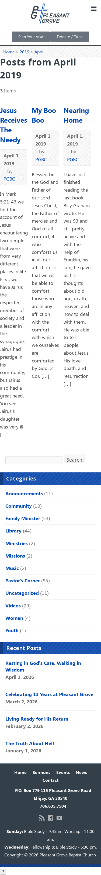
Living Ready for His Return (36, 718)
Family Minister (22, 518)
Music (12, 568)
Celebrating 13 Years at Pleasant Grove (49, 694)
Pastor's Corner (22, 580)
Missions (15, 555)
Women (14, 618)
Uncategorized (22, 593)
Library (13, 530)
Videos (13, 605)
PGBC (9, 178)
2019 (24, 51)
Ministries (16, 543)
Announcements (24, 493)
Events (63, 772)
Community (18, 506)
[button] (93, 8)
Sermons (41, 772)
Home (9, 51)
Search (74, 459)
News (81, 772)
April (38, 51)
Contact (50, 780)
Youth (12, 630)
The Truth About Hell (29, 743)
